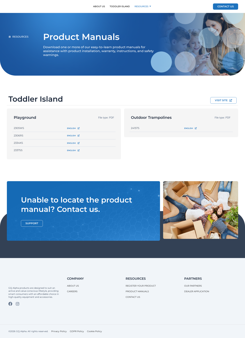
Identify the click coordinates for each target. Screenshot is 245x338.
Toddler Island (120, 6)
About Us (99, 6)
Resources (143, 6)
